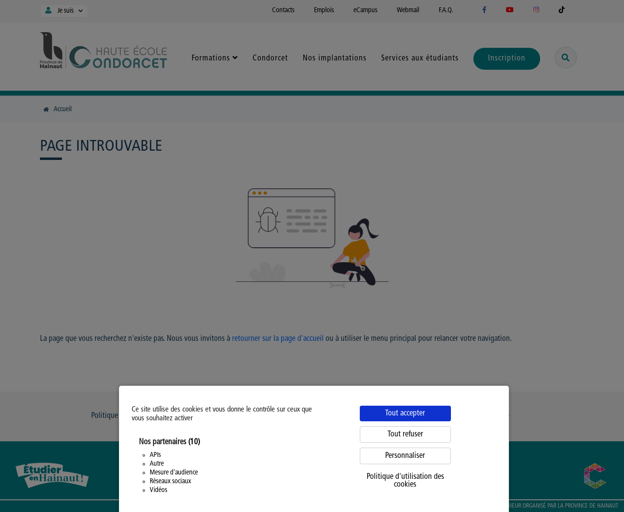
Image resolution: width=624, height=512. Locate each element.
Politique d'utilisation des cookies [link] (405, 481)
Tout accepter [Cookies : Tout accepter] (405, 413)
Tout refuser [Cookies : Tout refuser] (405, 434)
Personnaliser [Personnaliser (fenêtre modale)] (405, 456)
